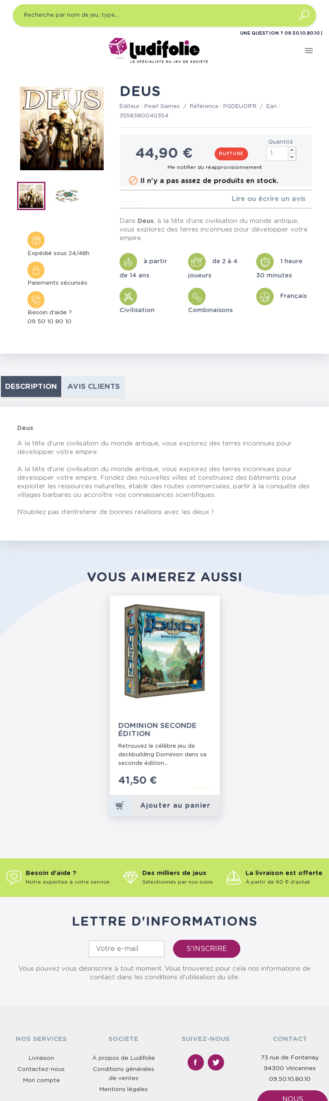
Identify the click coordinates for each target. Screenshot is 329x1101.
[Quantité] (281, 154)
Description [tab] (31, 386)
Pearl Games (162, 106)
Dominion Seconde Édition (157, 729)
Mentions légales (123, 1089)
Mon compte (41, 1080)
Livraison (41, 1058)
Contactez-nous (41, 1069)
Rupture (231, 154)
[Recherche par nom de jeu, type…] (164, 15)
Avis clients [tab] (93, 386)
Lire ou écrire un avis (268, 199)
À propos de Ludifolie (123, 1058)
